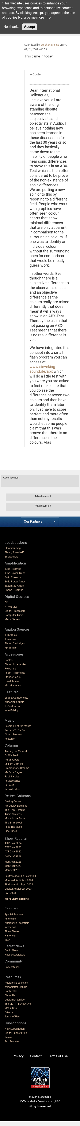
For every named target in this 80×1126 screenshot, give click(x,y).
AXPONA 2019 (13, 855)
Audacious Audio (14, 702)
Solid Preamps (13, 577)
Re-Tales (9, 785)
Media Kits (11, 1008)
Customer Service (14, 999)
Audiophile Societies (16, 982)
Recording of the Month (18, 726)
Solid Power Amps (15, 581)
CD (6, 602)
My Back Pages (13, 772)
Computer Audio (14, 615)
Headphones (12, 681)
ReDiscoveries (12, 780)
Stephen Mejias (50, 44)
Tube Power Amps (15, 573)
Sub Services (12, 1041)
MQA (7, 939)
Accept (29, 27)
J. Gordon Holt (13, 706)
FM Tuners (10, 647)
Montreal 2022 (13, 865)
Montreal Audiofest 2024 (19, 880)
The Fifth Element (15, 809)
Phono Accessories (15, 664)
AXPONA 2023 (13, 847)
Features (10, 738)
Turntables (11, 635)
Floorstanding (13, 548)
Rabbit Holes (12, 776)
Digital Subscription (16, 1033)
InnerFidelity (12, 710)
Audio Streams (13, 814)
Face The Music (13, 826)
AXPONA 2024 (13, 843)
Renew (8, 1037)
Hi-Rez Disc (11, 606)
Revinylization (12, 789)
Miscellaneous (13, 685)
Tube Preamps (13, 568)
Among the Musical (16, 751)
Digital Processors (15, 610)
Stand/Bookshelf (14, 552)
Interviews (10, 927)
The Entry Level (13, 822)
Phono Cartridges (15, 643)
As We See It (12, 755)
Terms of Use (12, 1016)
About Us (10, 995)
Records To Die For (15, 730)
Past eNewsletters (15, 954)
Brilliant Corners (14, 763)
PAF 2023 (10, 893)
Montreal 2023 (13, 861)
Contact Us (11, 991)
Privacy (9, 1012)
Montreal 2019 (13, 870)
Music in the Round (15, 818)
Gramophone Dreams (17, 768)
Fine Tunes (11, 831)
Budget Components (16, 697)
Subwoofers (11, 556)
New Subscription (15, 1028)
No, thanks (11, 27)
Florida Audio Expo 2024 (19, 884)
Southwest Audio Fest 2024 (20, 876)
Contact (36, 1056)
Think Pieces (12, 931)
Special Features (14, 914)
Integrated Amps (14, 585)
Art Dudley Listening (16, 805)
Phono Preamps (14, 590)
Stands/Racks (12, 677)
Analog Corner (13, 801)
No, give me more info (34, 17)
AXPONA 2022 (13, 851)
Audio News (11, 950)
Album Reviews (13, 734)
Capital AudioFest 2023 (18, 888)
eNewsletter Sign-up (16, 987)
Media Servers (12, 619)
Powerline (10, 668)
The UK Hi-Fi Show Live (18, 1003)
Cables (8, 660)
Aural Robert (12, 759)
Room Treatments (15, 672)
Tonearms (10, 639)
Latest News (14, 946)
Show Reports (16, 839)
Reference (10, 918)
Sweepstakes (12, 967)
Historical (10, 935)
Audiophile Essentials (17, 923)
